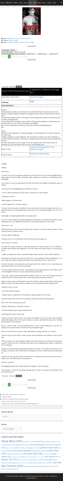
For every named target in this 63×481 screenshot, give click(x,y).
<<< (3, 56)
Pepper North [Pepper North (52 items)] (24, 463)
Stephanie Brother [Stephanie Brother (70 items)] (41, 466)
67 (26, 56)
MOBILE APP (8, 3)
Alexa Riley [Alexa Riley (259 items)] (11, 441)
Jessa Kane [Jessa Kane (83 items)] (12, 451)
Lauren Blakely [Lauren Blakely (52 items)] (47, 454)
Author (16, 3)
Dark (30, 3)
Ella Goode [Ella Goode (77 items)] (8, 445)
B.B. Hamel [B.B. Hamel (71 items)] (27, 441)
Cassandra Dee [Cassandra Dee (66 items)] (49, 441)
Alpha (34, 3)
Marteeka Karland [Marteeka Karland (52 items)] (22, 460)
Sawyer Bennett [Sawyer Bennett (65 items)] (29, 466)
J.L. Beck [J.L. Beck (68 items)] (28, 448)
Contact (49, 3)
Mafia (39, 3)
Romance (21, 38)
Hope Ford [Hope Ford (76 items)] (19, 448)
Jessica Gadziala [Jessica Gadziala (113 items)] (26, 450)
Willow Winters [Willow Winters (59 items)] (13, 469)
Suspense (28, 38)
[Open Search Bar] (61, 3)
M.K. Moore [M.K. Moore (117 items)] (52, 456)
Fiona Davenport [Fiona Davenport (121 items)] (40, 444)
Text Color (5, 87)
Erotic (44, 3)
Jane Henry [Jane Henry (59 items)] (36, 448)
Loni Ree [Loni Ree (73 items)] (24, 457)
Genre (21, 3)
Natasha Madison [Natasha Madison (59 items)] (34, 460)
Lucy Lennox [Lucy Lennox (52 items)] (41, 457)
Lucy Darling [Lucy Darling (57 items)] (32, 457)
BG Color (12, 87)
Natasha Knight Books (39, 154)
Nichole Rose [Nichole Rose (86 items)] (46, 460)
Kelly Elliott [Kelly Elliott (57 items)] (18, 454)
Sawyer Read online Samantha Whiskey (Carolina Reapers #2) (20, 403)
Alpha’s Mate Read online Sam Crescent (14, 401)
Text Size (19, 87)
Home (2, 3)
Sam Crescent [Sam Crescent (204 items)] (12, 466)
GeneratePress (31, 478)
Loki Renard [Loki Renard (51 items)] (15, 457)
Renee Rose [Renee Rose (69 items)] (34, 463)
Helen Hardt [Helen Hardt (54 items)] (10, 448)
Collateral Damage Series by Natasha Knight (21, 42)
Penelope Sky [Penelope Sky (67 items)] (14, 463)
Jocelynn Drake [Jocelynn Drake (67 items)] (41, 451)
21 (20, 56)
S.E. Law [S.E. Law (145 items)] (54, 462)
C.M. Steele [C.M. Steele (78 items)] (37, 442)
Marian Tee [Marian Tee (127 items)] (9, 459)
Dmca (54, 3)
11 (17, 56)
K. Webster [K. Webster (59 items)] (10, 454)
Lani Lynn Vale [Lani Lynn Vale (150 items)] (32, 453)
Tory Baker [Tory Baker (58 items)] (53, 466)
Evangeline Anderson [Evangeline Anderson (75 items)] (22, 445)
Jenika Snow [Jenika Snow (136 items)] (49, 447)
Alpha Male (11, 38)
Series (26, 3)
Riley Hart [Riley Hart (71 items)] (43, 463)
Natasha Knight (13, 40)
